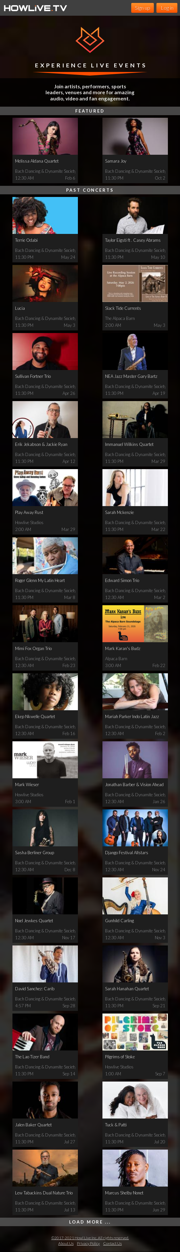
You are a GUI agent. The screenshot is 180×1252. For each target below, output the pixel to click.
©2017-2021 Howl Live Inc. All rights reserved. (90, 1237)
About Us (66, 1243)
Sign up (142, 8)
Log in (167, 8)
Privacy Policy (88, 1243)
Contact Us (112, 1243)
